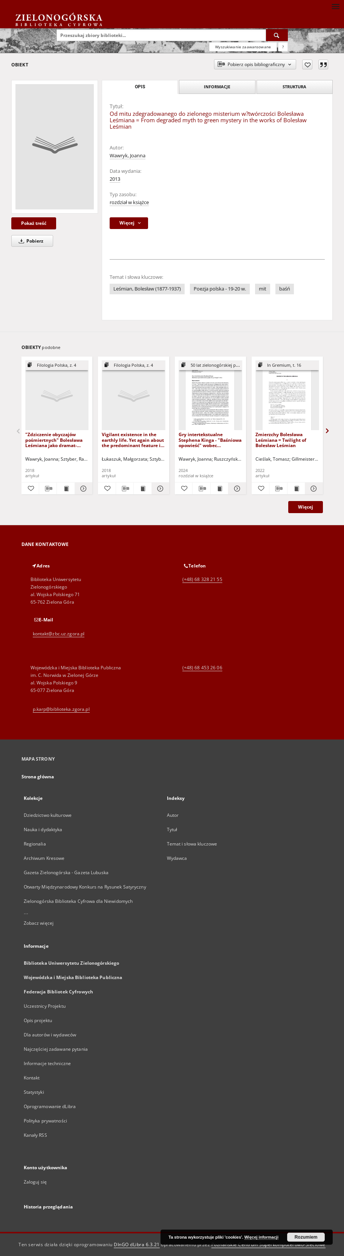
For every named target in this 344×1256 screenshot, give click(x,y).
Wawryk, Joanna (127, 155)
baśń (284, 289)
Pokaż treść (33, 223)
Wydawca (177, 858)
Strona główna (37, 776)
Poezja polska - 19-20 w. (220, 289)
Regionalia (35, 844)
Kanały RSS (35, 1135)
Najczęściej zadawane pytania (56, 1049)
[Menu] (335, 6)
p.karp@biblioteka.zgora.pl (61, 709)
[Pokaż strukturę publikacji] (57, 365)
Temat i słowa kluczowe (192, 844)
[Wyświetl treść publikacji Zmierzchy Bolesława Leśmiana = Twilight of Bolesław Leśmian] (296, 488)
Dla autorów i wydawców (50, 1035)
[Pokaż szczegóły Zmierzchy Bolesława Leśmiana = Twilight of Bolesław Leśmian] (312, 488)
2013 (115, 179)
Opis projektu (38, 1020)
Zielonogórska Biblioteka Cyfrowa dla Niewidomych (78, 901)
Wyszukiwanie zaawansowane (243, 46)
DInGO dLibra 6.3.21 (137, 1244)
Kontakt (32, 1078)
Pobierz (29, 241)
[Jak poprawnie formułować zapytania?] (283, 46)
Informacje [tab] (217, 86)
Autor (173, 815)
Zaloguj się (35, 1182)
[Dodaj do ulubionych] (307, 64)
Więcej (305, 507)
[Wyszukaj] (277, 35)
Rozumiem (306, 1237)
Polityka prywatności (45, 1121)
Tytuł (172, 829)
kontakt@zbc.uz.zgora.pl (59, 633)
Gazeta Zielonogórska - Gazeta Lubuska (66, 872)
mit (262, 289)
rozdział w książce (129, 202)
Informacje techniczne (47, 1063)
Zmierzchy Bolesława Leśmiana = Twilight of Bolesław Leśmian (280, 439)
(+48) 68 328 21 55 (202, 579)
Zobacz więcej (39, 923)
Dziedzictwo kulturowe (48, 815)
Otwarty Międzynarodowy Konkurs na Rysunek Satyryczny (85, 887)
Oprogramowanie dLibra (50, 1106)
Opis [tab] (140, 86)
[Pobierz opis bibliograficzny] (48, 488)
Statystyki (34, 1092)
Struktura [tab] (294, 86)
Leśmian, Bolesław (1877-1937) (147, 289)
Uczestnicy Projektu (45, 1006)
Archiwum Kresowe (44, 858)
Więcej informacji (261, 1237)
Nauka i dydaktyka (43, 829)
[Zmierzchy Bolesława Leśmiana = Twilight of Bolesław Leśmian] (287, 395)
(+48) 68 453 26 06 (202, 667)
